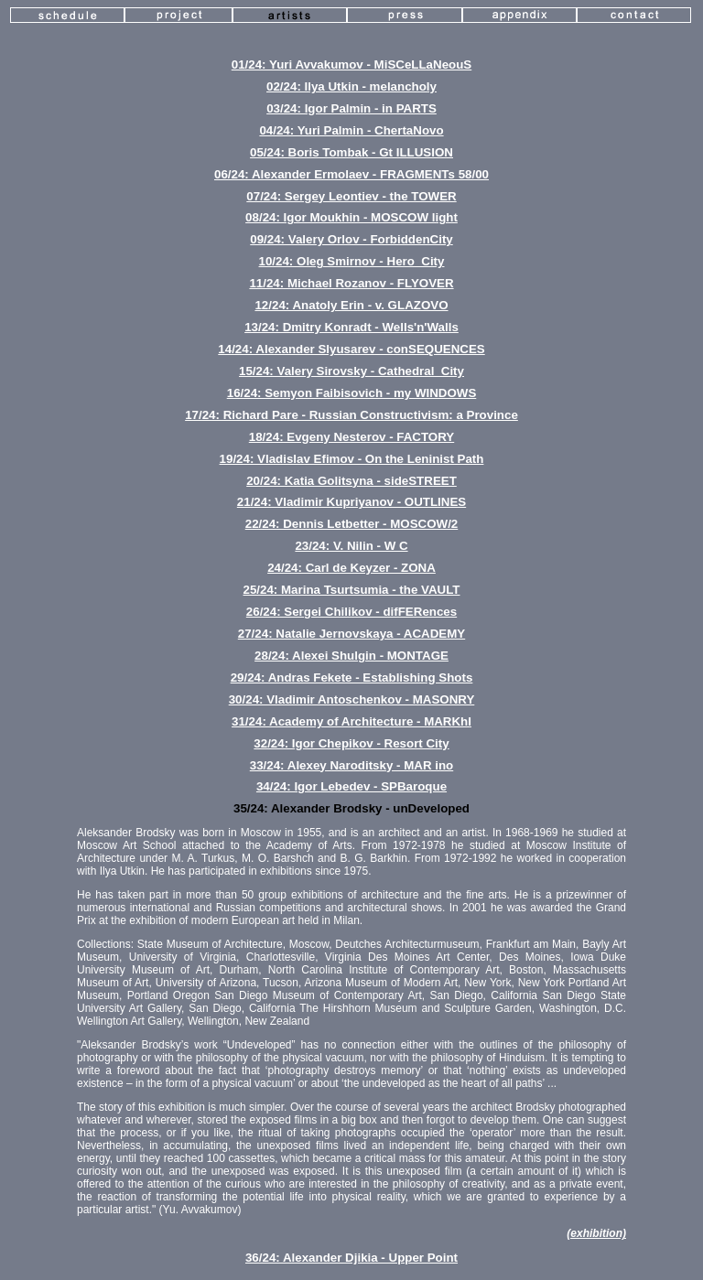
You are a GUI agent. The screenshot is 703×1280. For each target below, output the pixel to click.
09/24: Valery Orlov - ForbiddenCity (351, 239)
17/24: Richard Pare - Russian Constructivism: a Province (351, 415)
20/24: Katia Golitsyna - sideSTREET (351, 481)
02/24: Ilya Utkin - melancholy (351, 86)
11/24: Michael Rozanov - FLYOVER (351, 283)
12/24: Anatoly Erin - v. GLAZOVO (351, 305)
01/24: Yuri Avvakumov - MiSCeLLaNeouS (351, 64)
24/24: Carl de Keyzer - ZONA (351, 568)
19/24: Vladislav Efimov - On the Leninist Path (352, 459)
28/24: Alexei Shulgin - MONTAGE (351, 655)
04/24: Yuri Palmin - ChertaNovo (351, 130)
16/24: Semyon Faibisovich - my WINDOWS (352, 393)
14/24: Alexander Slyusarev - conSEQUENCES (351, 349)
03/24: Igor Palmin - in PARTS (351, 108)
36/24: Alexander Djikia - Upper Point (351, 1257)
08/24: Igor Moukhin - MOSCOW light (351, 217)
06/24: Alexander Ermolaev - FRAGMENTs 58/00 (351, 174)
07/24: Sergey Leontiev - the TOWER (351, 196)
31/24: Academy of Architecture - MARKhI (351, 721)
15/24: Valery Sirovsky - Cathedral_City (351, 371)
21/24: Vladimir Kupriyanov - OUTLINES (351, 502)
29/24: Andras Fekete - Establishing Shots (352, 677)
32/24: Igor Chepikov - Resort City (351, 743)
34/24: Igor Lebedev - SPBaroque (351, 786)
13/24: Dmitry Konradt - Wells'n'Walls (351, 327)
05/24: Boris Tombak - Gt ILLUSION (351, 152)
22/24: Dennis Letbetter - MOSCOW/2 (352, 524)
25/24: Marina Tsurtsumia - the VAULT (351, 590)
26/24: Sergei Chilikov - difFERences (351, 611)
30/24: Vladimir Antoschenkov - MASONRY (352, 699)
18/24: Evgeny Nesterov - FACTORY (351, 437)
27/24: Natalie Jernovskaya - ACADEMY (351, 633)
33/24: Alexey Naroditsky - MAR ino (351, 765)
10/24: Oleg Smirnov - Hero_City (352, 261)
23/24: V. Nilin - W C (351, 546)
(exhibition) (596, 1233)
